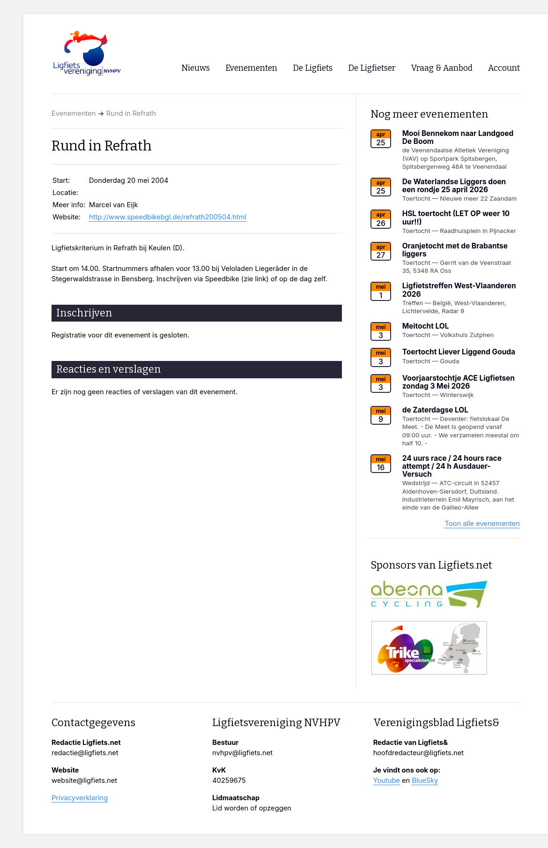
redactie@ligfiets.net (85, 753)
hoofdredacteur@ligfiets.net (418, 753)
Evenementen (74, 113)
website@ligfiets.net (84, 780)
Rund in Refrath (131, 113)
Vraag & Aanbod (442, 68)
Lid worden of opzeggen (251, 808)
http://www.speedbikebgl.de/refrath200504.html (167, 217)
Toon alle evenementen (482, 523)
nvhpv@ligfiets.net (242, 753)
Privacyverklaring (80, 798)
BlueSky (425, 780)
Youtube (386, 780)
